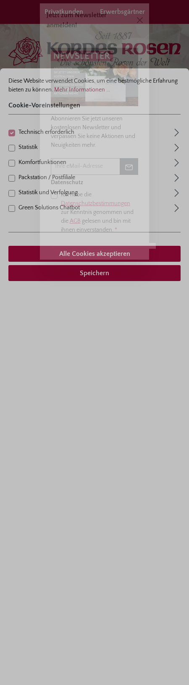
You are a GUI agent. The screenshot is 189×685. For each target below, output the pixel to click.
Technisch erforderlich (46, 132)
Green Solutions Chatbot (49, 207)
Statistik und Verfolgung (48, 192)
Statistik (28, 147)
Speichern (94, 273)
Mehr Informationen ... (82, 89)
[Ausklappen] (177, 131)
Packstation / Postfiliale (46, 177)
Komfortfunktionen (42, 162)
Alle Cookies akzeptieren (94, 254)
